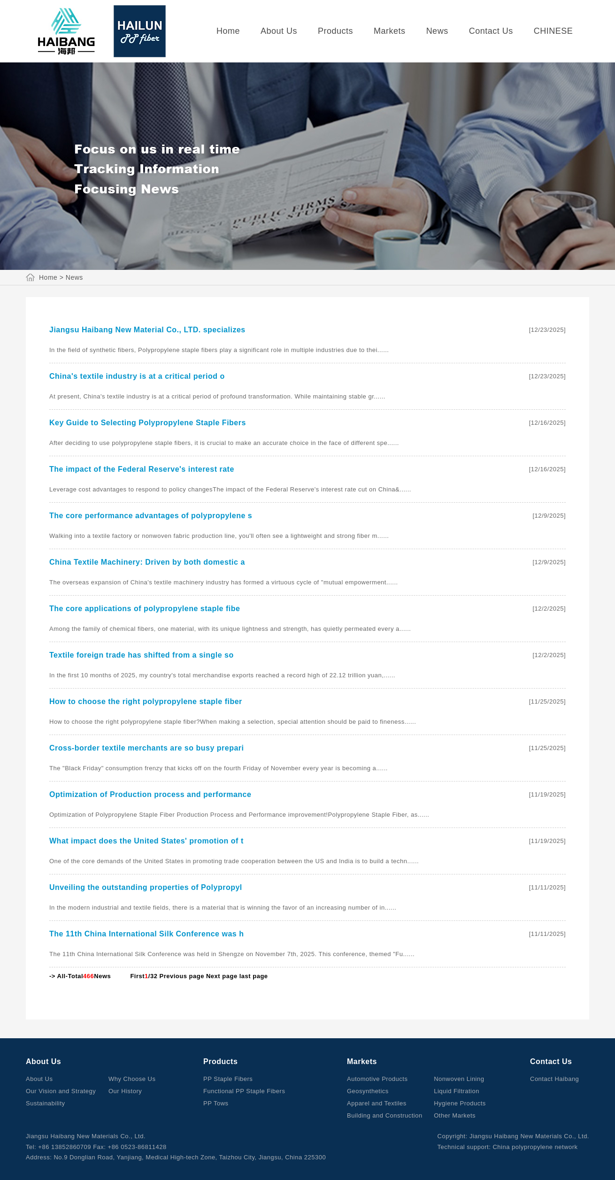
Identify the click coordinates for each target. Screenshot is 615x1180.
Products (335, 31)
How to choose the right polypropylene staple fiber (145, 701)
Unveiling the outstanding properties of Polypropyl (145, 887)
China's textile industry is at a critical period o (137, 376)
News (437, 31)
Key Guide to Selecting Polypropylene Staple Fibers (147, 423)
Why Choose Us (131, 1078)
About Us (279, 31)
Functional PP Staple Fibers (244, 1091)
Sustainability (45, 1103)
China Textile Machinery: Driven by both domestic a (147, 562)
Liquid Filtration (456, 1091)
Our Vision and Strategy (61, 1091)
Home (228, 31)
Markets (390, 31)
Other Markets (455, 1115)
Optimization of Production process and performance (150, 794)
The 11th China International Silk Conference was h (146, 934)
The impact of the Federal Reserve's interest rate (141, 469)
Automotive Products (377, 1078)
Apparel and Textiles (377, 1103)
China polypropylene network (534, 1146)
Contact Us (491, 31)
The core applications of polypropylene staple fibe (144, 609)
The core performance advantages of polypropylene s (150, 516)
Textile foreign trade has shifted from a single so (141, 655)
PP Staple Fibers (228, 1078)
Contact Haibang (554, 1078)
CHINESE (553, 31)
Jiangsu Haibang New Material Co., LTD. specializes (147, 330)
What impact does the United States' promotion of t (146, 841)
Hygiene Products (460, 1103)
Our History (125, 1091)
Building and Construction (385, 1115)
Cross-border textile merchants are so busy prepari (146, 748)
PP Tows (216, 1103)
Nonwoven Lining (459, 1078)
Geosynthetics (368, 1091)
